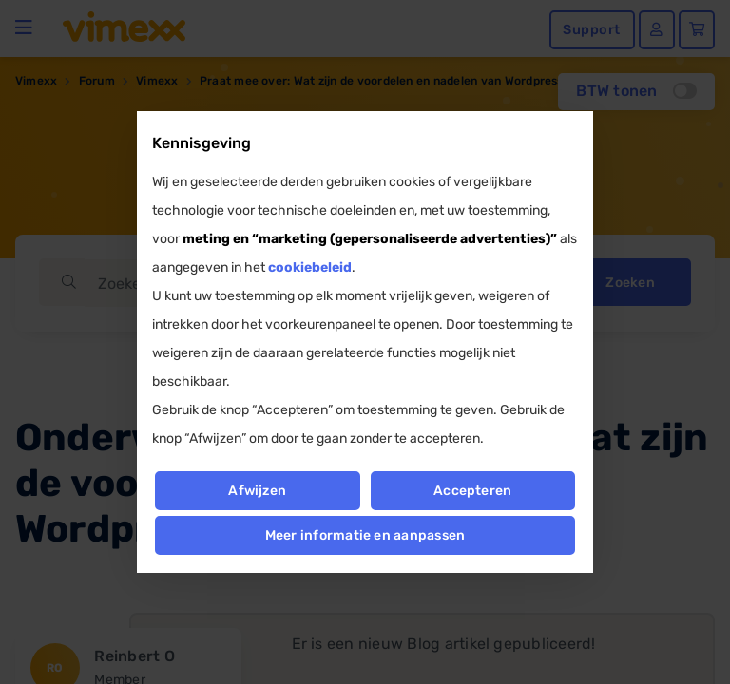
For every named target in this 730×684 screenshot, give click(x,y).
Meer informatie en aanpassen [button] (365, 535)
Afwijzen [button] (257, 491)
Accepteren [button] (472, 491)
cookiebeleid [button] (310, 267)
